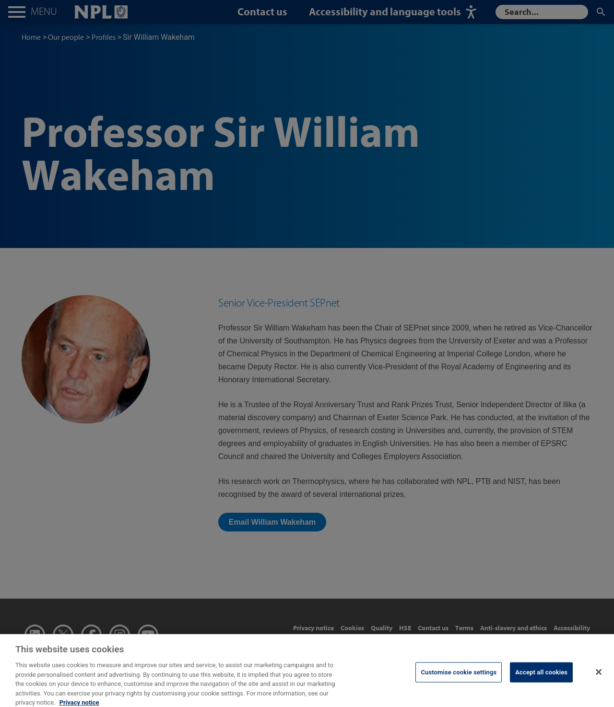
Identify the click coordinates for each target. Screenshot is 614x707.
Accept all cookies (541, 676)
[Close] (598, 675)
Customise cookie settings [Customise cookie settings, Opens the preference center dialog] (458, 676)
